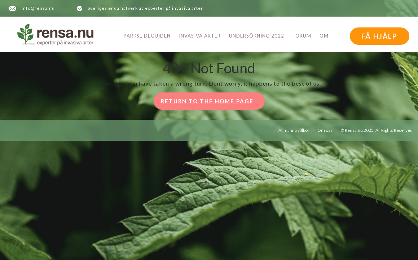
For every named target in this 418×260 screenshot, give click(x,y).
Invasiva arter (200, 36)
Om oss (325, 130)
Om (324, 36)
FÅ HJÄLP (379, 36)
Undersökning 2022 (256, 36)
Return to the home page (213, 103)
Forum (301, 36)
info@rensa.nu (38, 8)
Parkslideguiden (147, 36)
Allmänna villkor (293, 130)
